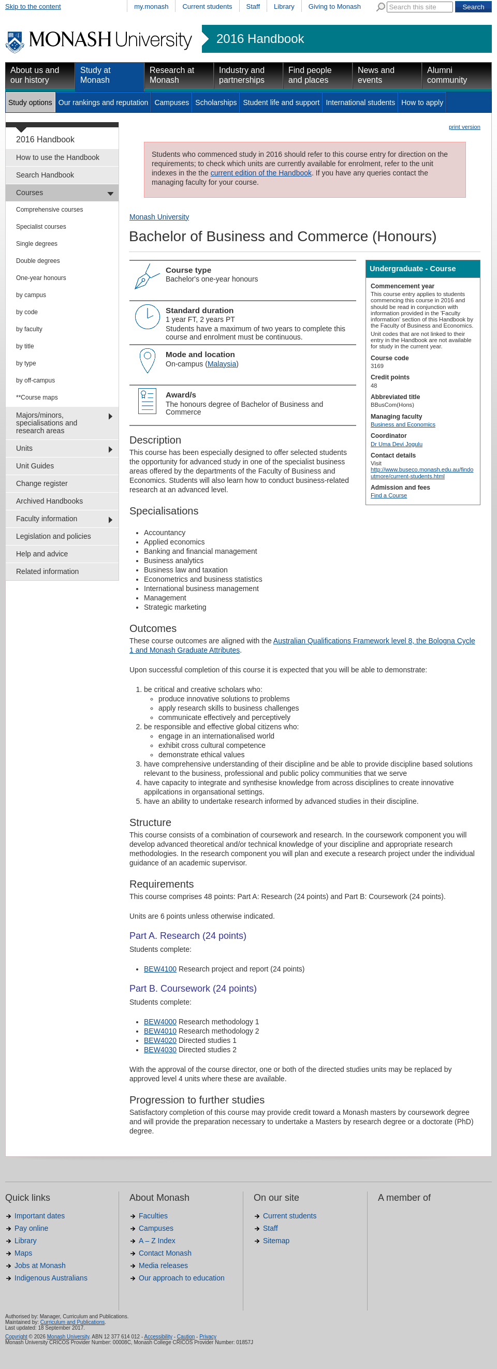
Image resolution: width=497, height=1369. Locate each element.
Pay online (31, 1228)
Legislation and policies (53, 536)
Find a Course (389, 495)
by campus (31, 295)
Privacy (207, 1336)
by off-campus (35, 380)
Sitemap (276, 1240)
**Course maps (37, 397)
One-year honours (41, 278)
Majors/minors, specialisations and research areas (46, 423)
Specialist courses (41, 226)
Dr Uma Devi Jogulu (396, 444)
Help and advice (42, 554)
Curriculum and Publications (72, 1322)
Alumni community (447, 75)
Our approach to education (182, 1278)
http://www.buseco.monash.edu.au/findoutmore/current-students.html (422, 472)
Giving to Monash (335, 6)
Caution (186, 1336)
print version (464, 127)
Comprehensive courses (49, 209)
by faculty (29, 329)
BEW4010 (160, 1031)
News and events (376, 75)
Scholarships (216, 102)
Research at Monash (172, 75)
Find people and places (310, 75)
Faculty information (46, 518)
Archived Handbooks (49, 501)
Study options (30, 102)
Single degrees (36, 243)
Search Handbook (45, 175)
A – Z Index (157, 1240)
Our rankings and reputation (104, 102)
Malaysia (222, 364)
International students (360, 102)
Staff (253, 6)
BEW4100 (160, 969)
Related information (47, 571)
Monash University (159, 217)
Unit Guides (35, 466)
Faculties (153, 1216)
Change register (42, 483)
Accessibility (158, 1336)
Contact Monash (165, 1253)
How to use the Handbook (57, 157)
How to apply (422, 102)
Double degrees (38, 260)
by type (26, 363)
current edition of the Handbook (261, 173)
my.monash (151, 6)
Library (284, 6)
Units (24, 448)
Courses (29, 192)
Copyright (16, 1336)
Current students (207, 6)
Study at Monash (95, 75)
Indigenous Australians (50, 1278)
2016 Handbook (260, 38)
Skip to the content (33, 6)
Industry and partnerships (242, 75)
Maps (23, 1253)
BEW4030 (160, 1050)
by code (27, 312)
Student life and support (281, 102)
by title (25, 346)
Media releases (163, 1265)
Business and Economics (403, 424)
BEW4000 (160, 1022)
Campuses (171, 102)
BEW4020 (160, 1040)
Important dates (39, 1216)
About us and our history (34, 75)
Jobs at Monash (40, 1265)
